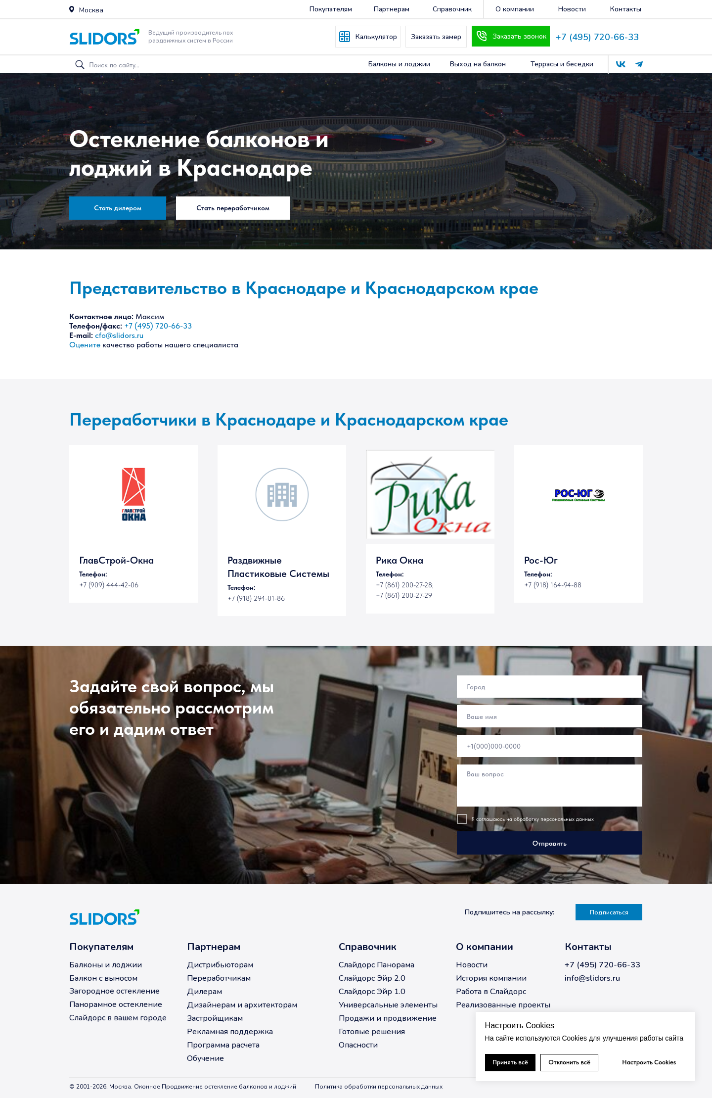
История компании (491, 978)
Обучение (205, 1058)
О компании (484, 947)
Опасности (358, 1045)
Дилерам (204, 991)
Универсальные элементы (388, 1005)
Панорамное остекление (115, 1004)
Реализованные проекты (503, 1005)
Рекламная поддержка (230, 1031)
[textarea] (549, 785)
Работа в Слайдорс (491, 991)
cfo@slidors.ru (119, 335)
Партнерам (213, 947)
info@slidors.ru (592, 978)
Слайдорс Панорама (376, 964)
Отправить (550, 843)
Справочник (368, 947)
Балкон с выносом (103, 978)
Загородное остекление (114, 991)
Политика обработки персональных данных (379, 1087)
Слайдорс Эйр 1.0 (372, 991)
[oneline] (549, 686)
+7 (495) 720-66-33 (597, 37)
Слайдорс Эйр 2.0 (372, 978)
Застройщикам (215, 1018)
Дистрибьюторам (220, 964)
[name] (549, 716)
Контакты (588, 947)
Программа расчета (223, 1045)
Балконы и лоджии (105, 964)
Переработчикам (219, 978)
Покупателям (101, 947)
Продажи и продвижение (388, 1018)
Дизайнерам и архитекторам (242, 1005)
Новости (472, 964)
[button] (71, 9)
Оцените (84, 344)
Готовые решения (372, 1031)
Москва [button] (91, 10)
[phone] (549, 746)
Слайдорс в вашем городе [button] (118, 1017)
